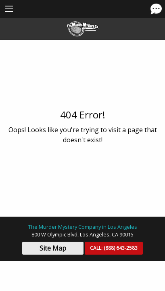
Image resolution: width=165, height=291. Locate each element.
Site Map (53, 248)
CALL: (114, 248)
